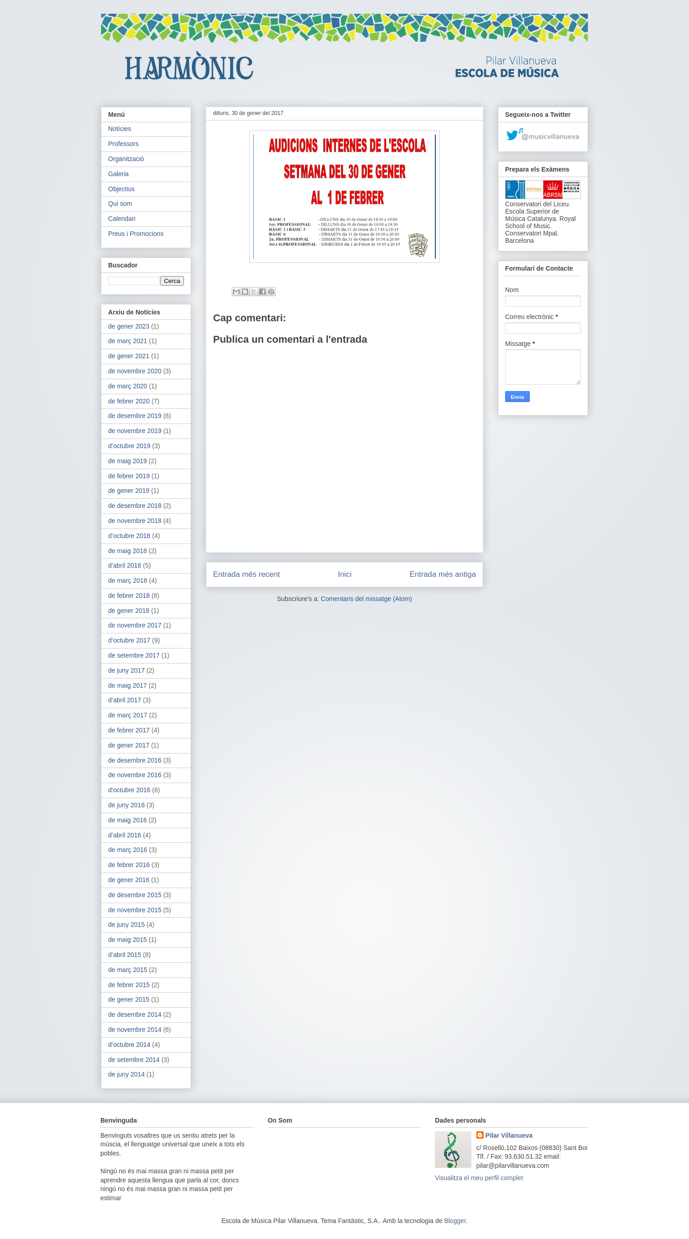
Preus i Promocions (135, 233)
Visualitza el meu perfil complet (479, 1177)
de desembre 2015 (135, 895)
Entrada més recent (246, 574)
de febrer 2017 (129, 730)
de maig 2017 (127, 685)
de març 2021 (127, 341)
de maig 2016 (127, 820)
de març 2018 (127, 580)
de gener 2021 (128, 356)
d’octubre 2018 (129, 535)
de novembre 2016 (135, 775)
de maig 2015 (127, 939)
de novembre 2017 (135, 625)
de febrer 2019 (129, 476)
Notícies (119, 128)
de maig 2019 (127, 461)
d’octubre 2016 (129, 790)
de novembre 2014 (135, 1029)
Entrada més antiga (442, 574)
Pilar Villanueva (508, 1135)
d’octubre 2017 (129, 640)
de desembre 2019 (135, 415)
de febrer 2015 (129, 984)
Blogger (454, 1220)
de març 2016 (127, 849)
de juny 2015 (126, 924)
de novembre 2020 (135, 371)
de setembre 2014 (134, 1059)
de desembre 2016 (135, 760)
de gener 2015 (128, 999)
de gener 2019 (128, 490)
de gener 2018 (128, 610)
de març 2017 (127, 715)
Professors (123, 143)
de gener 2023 (128, 326)
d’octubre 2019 (129, 446)
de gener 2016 (128, 880)
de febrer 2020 (129, 401)
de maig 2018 (127, 550)
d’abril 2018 (124, 565)
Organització (126, 158)
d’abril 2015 (124, 954)
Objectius (121, 189)
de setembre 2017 (134, 655)
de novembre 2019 (135, 430)
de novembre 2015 (135, 910)
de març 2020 (127, 386)
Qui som (120, 203)
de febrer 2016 (129, 864)
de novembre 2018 (135, 520)
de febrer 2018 (129, 595)
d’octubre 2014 (129, 1044)
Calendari (122, 218)
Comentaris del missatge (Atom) (366, 598)
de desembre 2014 (135, 1014)
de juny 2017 (126, 670)
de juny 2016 (126, 805)
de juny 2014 (126, 1074)
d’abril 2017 (124, 700)
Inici (345, 574)
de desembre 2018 (135, 505)
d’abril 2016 (124, 835)
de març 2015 (127, 969)
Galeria (118, 174)
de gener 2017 (128, 745)
